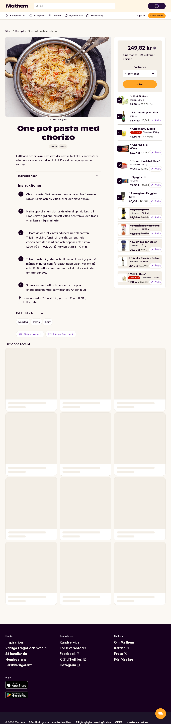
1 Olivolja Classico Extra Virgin (147, 258)
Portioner (139, 67)
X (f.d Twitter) (73, 659)
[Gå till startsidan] (17, 6)
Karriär (121, 648)
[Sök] (37, 6)
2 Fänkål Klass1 (139, 96)
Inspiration (14, 642)
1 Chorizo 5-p (139, 144)
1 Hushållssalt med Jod (144, 225)
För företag (123, 659)
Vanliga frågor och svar (26, 648)
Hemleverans (15, 659)
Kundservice (69, 642)
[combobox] (77, 6)
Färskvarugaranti (19, 665)
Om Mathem (124, 642)
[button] (60, 200)
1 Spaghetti (137, 177)
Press (120, 654)
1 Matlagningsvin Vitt (144, 112)
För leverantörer (73, 648)
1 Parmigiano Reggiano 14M (147, 193)
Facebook (70, 654)
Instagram (70, 665)
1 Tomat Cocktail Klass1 (145, 161)
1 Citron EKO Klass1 (142, 128)
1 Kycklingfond (139, 209)
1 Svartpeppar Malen (143, 241)
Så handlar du (16, 654)
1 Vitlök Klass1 (137, 274)
